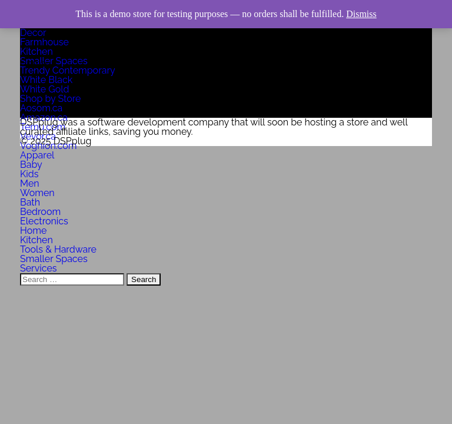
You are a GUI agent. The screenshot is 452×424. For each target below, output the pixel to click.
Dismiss (361, 14)
